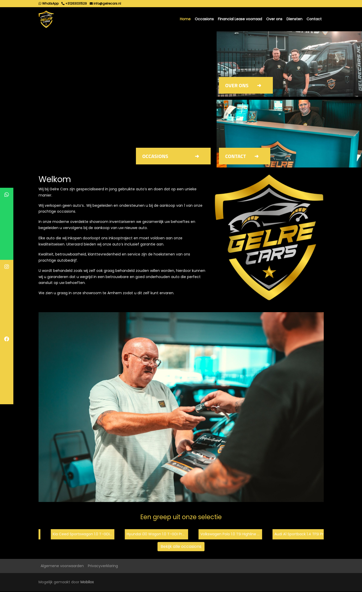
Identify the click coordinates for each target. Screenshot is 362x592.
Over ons (274, 19)
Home (185, 19)
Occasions (204, 19)
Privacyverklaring (103, 566)
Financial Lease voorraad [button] (240, 19)
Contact (314, 19)
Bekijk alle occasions (181, 547)
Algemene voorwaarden (62, 566)
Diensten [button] (294, 19)
